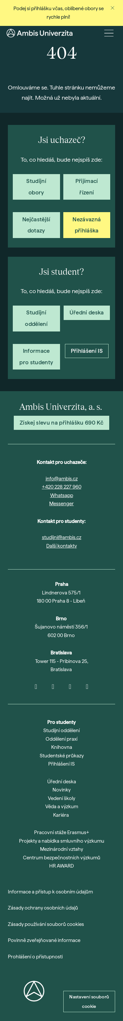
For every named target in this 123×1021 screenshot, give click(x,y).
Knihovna (61, 747)
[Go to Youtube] (53, 686)
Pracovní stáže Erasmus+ (61, 832)
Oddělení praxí (61, 739)
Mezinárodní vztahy (61, 849)
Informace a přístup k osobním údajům (50, 892)
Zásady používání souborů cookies (46, 924)
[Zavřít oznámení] (112, 8)
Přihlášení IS (61, 764)
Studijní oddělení (61, 730)
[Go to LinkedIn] (70, 686)
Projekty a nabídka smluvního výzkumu (61, 841)
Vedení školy (61, 798)
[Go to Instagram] (36, 686)
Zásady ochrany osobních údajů (43, 908)
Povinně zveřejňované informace (44, 940)
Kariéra (61, 815)
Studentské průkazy (62, 756)
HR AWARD (61, 866)
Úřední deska (61, 782)
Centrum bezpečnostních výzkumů (61, 858)
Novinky (61, 790)
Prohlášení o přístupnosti (35, 957)
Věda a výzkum (61, 807)
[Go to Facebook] (87, 686)
